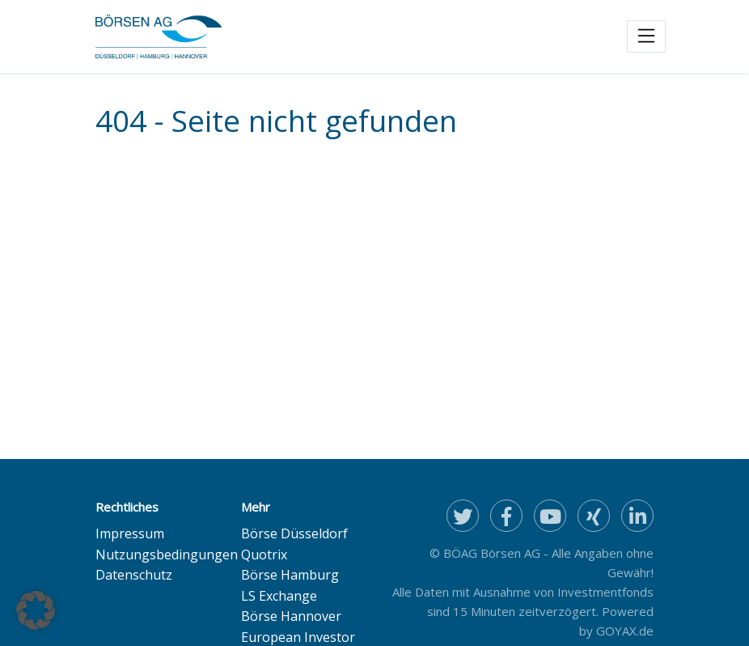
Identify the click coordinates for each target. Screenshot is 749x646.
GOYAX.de (625, 631)
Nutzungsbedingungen (166, 554)
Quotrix (264, 554)
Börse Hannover (291, 616)
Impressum (129, 533)
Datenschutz (133, 575)
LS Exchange (279, 596)
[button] (35, 610)
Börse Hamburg (290, 575)
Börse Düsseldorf (294, 533)
